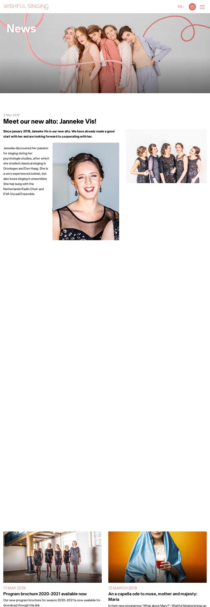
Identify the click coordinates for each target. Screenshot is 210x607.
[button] (5, 601)
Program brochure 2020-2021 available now (45, 594)
